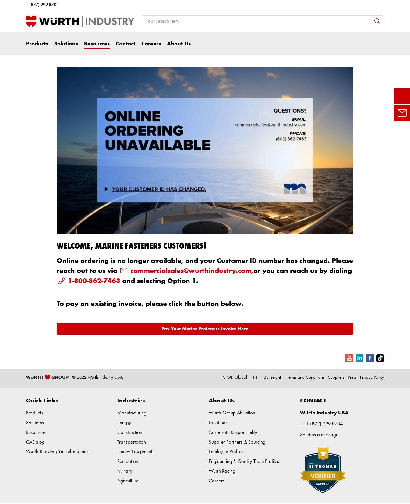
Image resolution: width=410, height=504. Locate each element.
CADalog (35, 442)
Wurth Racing (222, 471)
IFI (255, 377)
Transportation (131, 442)
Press (352, 377)
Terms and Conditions (305, 377)
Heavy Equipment (134, 451)
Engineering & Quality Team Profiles (244, 461)
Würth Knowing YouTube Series (57, 451)
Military (125, 471)
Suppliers (336, 377)
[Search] (377, 21)
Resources (97, 44)
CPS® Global (235, 377)
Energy (124, 422)
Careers (151, 44)
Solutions (66, 44)
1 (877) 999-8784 (42, 5)
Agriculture (128, 481)
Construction (129, 432)
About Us (179, 44)
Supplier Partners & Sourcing (237, 442)
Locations (218, 422)
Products (37, 44)
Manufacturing (132, 413)
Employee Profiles (226, 451)
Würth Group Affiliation (232, 413)
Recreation (127, 461)
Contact (125, 44)
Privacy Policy (372, 377)
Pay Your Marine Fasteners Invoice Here (205, 329)
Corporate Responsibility (233, 432)
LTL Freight (272, 377)
